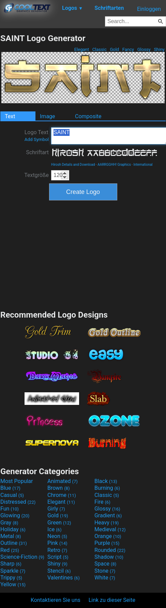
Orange (107, 536)
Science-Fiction (22, 557)
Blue (10, 488)
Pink (57, 543)
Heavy (106, 522)
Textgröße (36, 175)
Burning (107, 488)
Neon (57, 536)
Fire (102, 502)
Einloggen (149, 9)
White (104, 577)
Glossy (143, 49)
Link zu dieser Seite (112, 600)
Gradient (108, 515)
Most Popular (16, 481)
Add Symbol (37, 139)
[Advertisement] (83, 254)
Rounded (109, 550)
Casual (12, 495)
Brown (58, 488)
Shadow (108, 557)
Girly (56, 508)
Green (59, 522)
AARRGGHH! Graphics (114, 164)
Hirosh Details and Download (73, 164)
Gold (114, 49)
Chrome (61, 495)
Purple (106, 543)
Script (58, 557)
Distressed (17, 502)
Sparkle (12, 571)
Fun (9, 508)
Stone (104, 571)
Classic (99, 49)
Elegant (81, 49)
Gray (9, 522)
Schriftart (37, 152)
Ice (54, 529)
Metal (10, 536)
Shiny (159, 49)
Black (105, 481)
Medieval (110, 529)
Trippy (11, 577)
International (143, 164)
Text (10, 116)
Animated (62, 481)
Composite (88, 116)
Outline (13, 543)
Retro (57, 550)
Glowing (14, 515)
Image (47, 116)
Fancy (128, 49)
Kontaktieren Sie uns (55, 600)
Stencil (59, 571)
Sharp (10, 563)
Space (105, 563)
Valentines (63, 577)
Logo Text (37, 135)
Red (9, 550)
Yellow (13, 584)
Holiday (13, 529)
